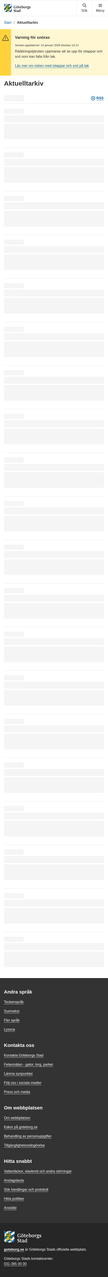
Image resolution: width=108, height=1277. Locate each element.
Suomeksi (11, 1011)
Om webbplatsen (17, 1118)
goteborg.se (14, 1249)
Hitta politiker (14, 1199)
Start (7, 22)
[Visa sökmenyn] (84, 8)
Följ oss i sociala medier (22, 1083)
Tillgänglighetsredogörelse (24, 1145)
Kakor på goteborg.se (21, 1127)
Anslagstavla (14, 1180)
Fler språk (12, 1020)
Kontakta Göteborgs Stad (23, 1055)
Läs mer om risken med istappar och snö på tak (52, 66)
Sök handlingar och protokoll (26, 1189)
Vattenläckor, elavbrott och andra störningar (38, 1171)
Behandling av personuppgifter (28, 1136)
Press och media (17, 1092)
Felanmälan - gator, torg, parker (28, 1064)
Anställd (10, 1208)
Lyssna (9, 1029)
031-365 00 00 (15, 1264)
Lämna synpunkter (18, 1073)
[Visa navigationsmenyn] (100, 8)
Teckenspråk (14, 1002)
